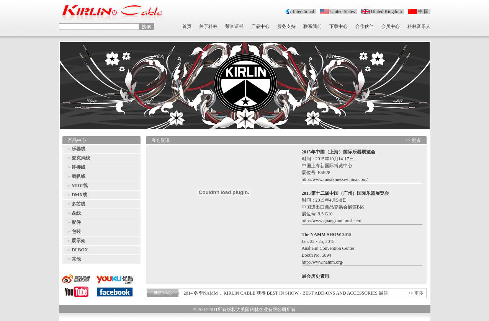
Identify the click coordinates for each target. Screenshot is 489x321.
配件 (76, 222)
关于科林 (208, 26)
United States (342, 11)
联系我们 (312, 26)
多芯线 (78, 204)
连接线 (78, 167)
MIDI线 (79, 185)
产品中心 (260, 26)
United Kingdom (386, 11)
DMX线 (79, 194)
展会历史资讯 (315, 276)
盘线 (76, 213)
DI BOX (80, 250)
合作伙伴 (364, 26)
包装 (76, 231)
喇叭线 (78, 176)
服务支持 (286, 26)
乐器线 (78, 149)
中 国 (423, 11)
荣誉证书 (234, 26)
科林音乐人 (418, 26)
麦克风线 (81, 158)
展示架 (78, 240)
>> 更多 (413, 140)
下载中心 (338, 26)
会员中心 (390, 26)
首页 (186, 26)
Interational (303, 11)
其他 (76, 259)
